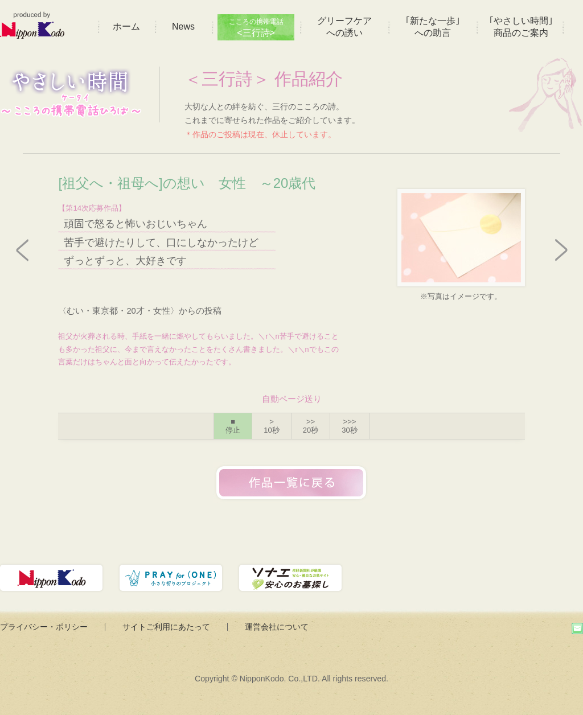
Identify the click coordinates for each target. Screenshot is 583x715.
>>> (349, 426)
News (183, 26)
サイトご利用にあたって (166, 626)
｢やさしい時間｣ (521, 27)
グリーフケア (344, 27)
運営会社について (277, 626)
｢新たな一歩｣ (432, 27)
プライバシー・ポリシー (44, 626)
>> (310, 426)
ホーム (126, 26)
